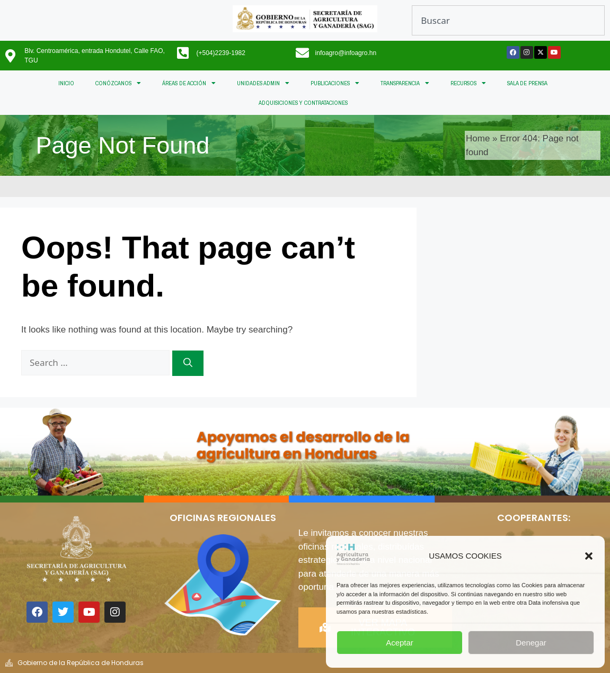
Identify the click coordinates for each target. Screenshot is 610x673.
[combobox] (508, 20)
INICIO (66, 83)
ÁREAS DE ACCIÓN (189, 83)
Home (478, 138)
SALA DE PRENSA (527, 83)
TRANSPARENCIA (405, 83)
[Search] (188, 363)
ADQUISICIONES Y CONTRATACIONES (303, 102)
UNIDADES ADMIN (263, 83)
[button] (589, 556)
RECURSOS (468, 83)
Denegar (531, 642)
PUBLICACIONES (335, 83)
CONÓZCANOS (118, 83)
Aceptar (399, 642)
